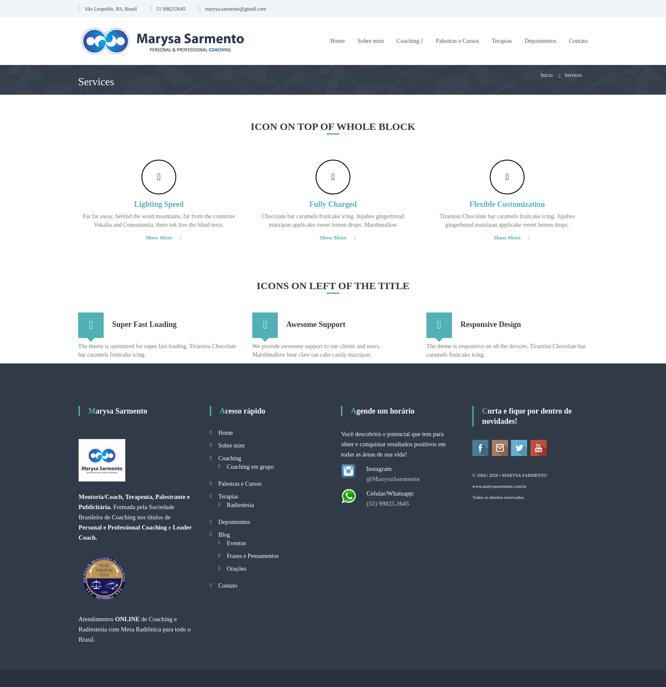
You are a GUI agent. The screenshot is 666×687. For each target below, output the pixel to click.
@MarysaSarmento (393, 479)
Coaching (408, 41)
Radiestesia (240, 505)
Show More (158, 237)
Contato (578, 41)
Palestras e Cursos (457, 41)
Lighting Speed (159, 204)
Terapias (502, 41)
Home (337, 41)
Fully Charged (333, 204)
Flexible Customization (507, 204)
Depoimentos (540, 41)
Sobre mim (371, 41)
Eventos (236, 543)
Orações (236, 569)
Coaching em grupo (250, 467)
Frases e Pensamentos (253, 556)
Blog (224, 535)
